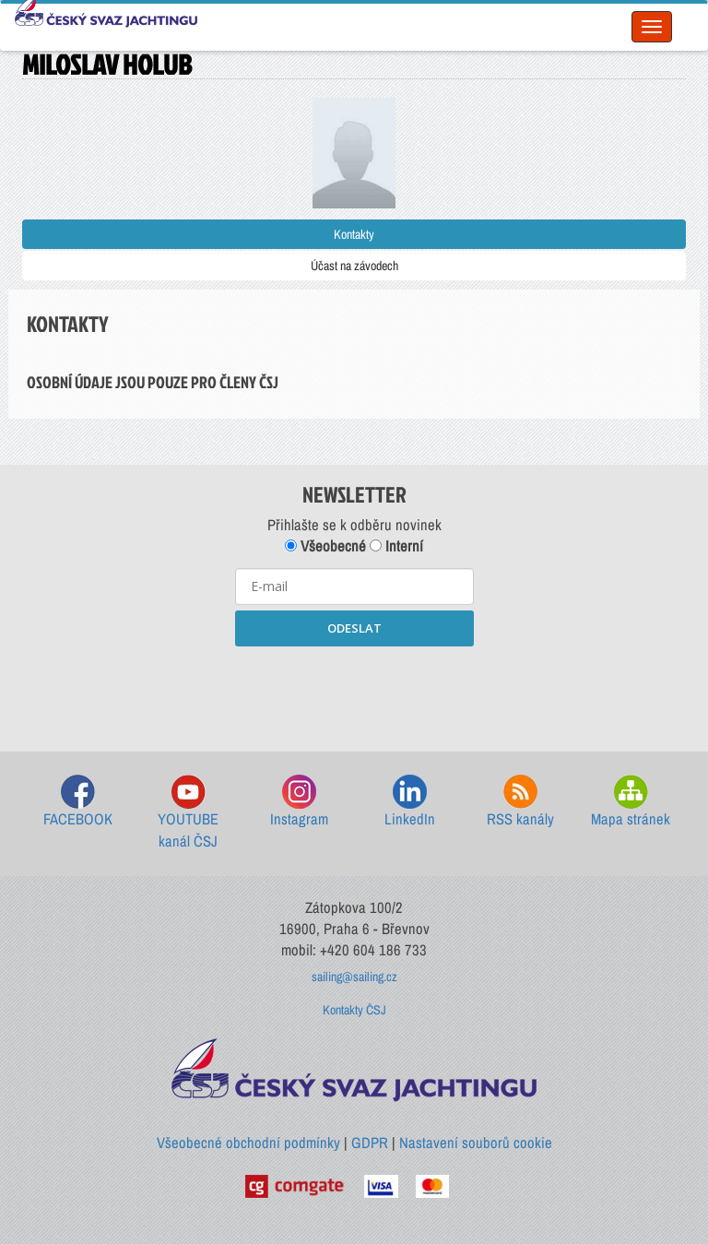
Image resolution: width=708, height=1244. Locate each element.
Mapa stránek (630, 802)
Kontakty (354, 234)
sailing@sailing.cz (354, 976)
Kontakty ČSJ (354, 1009)
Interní (396, 546)
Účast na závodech (354, 265)
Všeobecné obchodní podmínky (248, 1142)
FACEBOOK (77, 802)
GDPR (369, 1142)
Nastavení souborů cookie (475, 1142)
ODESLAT (354, 628)
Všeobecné (325, 546)
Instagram (299, 802)
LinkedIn (409, 802)
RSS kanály (520, 802)
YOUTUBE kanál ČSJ (188, 813)
